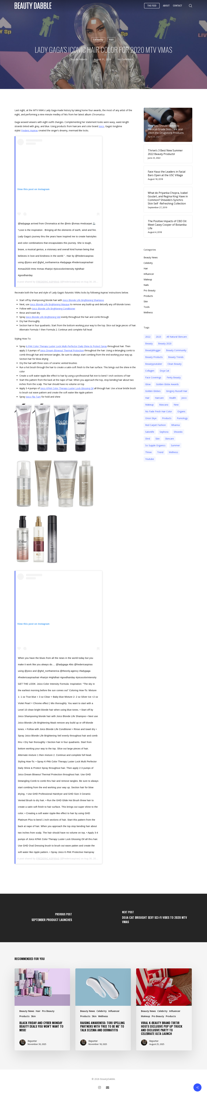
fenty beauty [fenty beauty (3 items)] (174, 377)
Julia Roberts (80, 59)
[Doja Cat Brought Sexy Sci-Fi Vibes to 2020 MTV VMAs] (155, 918)
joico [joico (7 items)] (184, 397)
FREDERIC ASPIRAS (47, 281)
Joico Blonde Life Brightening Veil (43, 316)
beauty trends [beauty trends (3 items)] (176, 357)
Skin (146, 301)
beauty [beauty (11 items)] (149, 343)
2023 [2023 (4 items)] (158, 336)
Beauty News (151, 257)
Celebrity (98, 39)
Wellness (148, 312)
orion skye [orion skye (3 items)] (151, 418)
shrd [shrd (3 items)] (147, 438)
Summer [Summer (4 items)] (175, 445)
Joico (101, 126)
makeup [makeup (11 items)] (149, 404)
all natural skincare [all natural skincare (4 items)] (177, 336)
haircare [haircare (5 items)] (159, 397)
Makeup (148, 279)
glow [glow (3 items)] (148, 384)
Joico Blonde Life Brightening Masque (50, 304)
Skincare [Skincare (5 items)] (169, 438)
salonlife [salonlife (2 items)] (149, 431)
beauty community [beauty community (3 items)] (176, 350)
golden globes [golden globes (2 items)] (153, 391)
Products (148, 295)
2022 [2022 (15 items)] (147, 336)
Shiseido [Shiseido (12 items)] (178, 431)
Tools (147, 306)
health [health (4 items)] (172, 397)
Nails (146, 284)
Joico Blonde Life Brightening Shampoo (83, 300)
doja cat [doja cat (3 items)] (164, 370)
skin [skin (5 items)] (157, 438)
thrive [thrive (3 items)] (148, 452)
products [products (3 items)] (166, 418)
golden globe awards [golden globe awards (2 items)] (167, 384)
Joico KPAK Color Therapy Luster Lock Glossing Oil (66, 388)
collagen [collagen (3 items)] (149, 370)
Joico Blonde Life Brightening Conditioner (53, 308)
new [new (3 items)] (176, 404)
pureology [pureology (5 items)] (182, 418)
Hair (111, 39)
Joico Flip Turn (33, 396)
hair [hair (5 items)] (147, 397)
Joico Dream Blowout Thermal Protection (62, 350)
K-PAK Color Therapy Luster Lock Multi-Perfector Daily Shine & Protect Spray (66, 346)
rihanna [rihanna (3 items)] (175, 425)
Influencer (149, 273)
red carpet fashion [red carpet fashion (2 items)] (155, 425)
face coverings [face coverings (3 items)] (153, 377)
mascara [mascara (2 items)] (163, 404)
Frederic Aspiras (29, 130)
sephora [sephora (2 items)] (164, 431)
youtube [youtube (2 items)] (149, 459)
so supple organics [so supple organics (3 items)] (155, 445)
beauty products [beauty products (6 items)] (154, 357)
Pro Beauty (149, 290)
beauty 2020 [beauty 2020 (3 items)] (164, 343)
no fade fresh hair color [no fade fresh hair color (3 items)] (158, 411)
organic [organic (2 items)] (181, 411)
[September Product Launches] (52, 918)
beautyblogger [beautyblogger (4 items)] (153, 350)
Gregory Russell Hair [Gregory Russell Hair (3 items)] (176, 391)
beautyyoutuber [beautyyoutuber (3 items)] (153, 363)
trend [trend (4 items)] (160, 452)
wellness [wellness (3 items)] (173, 452)
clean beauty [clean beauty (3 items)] (174, 363)
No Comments (125, 59)
